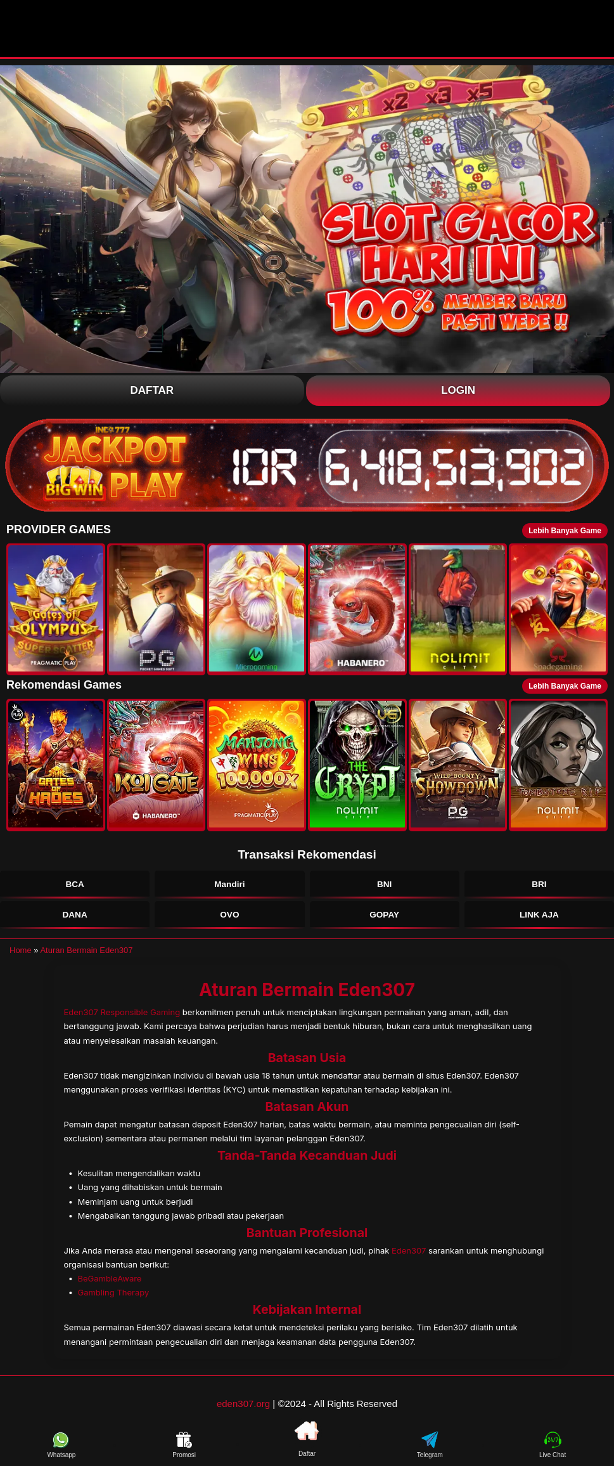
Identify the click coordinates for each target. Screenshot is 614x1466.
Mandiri (229, 886)
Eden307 (409, 1258)
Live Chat (552, 1452)
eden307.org (243, 1411)
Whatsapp (61, 1452)
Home (21, 958)
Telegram (430, 1452)
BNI (384, 886)
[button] (55, 609)
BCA (75, 886)
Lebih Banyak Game (564, 530)
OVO (229, 921)
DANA (75, 921)
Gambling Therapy (113, 1300)
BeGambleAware (109, 1286)
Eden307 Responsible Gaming (122, 1020)
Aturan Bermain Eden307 (86, 958)
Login (458, 390)
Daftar (152, 390)
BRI (539, 886)
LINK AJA (539, 921)
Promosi (184, 1452)
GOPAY (384, 921)
